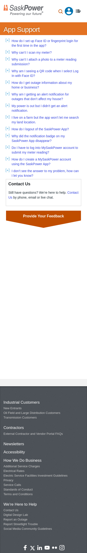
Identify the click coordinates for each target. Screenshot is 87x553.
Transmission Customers (20, 417)
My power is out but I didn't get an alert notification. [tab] (39, 108)
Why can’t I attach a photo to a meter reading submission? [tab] (44, 62)
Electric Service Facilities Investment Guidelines (35, 475)
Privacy (8, 480)
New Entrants (12, 408)
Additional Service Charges (21, 466)
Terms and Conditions (18, 494)
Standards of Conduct (18, 489)
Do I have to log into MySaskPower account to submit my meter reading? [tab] (45, 150)
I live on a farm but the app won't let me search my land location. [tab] (45, 120)
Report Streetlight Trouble (20, 524)
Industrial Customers (21, 402)
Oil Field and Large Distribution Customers (31, 413)
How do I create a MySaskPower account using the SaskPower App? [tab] (41, 161)
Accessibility (14, 452)
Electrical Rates (13, 471)
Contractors (13, 427)
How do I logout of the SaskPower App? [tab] (40, 129)
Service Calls (12, 485)
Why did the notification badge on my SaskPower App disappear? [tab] (38, 138)
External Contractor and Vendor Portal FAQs (33, 433)
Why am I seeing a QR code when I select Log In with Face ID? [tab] (45, 73)
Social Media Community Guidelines (27, 528)
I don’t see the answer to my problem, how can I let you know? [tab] (45, 173)
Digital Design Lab (15, 515)
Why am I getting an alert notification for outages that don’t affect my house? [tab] (40, 96)
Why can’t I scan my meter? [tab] (32, 52)
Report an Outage (15, 519)
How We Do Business (22, 460)
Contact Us (10, 510)
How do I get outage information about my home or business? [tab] (42, 85)
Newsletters (13, 444)
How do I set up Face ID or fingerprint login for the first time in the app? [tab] (45, 43)
